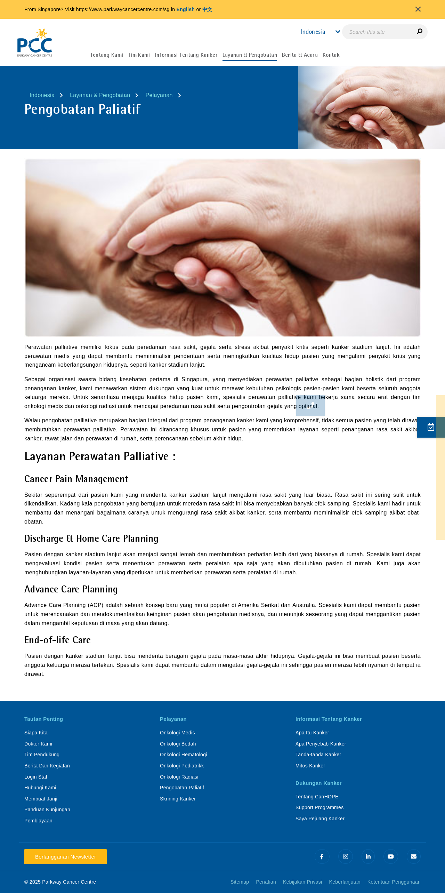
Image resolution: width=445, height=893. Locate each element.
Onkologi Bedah (178, 744)
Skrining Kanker (178, 799)
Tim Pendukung (41, 754)
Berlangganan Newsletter (65, 857)
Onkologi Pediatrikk (182, 765)
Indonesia (42, 95)
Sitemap (239, 882)
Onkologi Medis (177, 732)
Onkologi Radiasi (179, 777)
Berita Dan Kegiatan (47, 765)
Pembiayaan (38, 820)
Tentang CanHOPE (317, 796)
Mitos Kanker (310, 765)
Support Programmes (319, 807)
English (186, 9)
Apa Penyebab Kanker (321, 744)
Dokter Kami (38, 744)
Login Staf (35, 777)
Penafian (266, 882)
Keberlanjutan (345, 882)
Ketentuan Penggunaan (394, 882)
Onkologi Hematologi (183, 754)
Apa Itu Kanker (312, 732)
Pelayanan (158, 95)
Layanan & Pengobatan (100, 95)
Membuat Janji (40, 799)
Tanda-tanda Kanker (318, 754)
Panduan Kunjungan (47, 809)
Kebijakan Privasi (302, 882)
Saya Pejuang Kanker (320, 818)
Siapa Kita (36, 732)
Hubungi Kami (40, 787)
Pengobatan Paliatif (182, 787)
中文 (207, 9)
